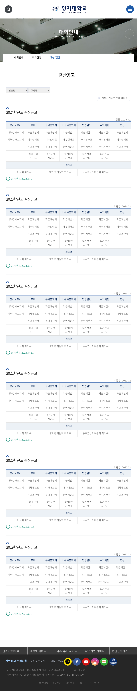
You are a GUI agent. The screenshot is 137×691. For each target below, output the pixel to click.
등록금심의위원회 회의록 (115, 98)
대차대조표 (33, 313)
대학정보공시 (58, 661)
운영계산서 (33, 147)
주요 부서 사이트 (67, 651)
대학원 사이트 (38, 651)
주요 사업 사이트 (94, 651)
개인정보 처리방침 (16, 661)
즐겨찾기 (126, 60)
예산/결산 (55, 57)
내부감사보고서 (16, 132)
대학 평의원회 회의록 (60, 172)
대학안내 (19, 57)
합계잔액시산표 (33, 156)
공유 (116, 60)
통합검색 (8, 9)
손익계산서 (104, 147)
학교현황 (37, 57)
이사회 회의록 (24, 172)
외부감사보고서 (16, 139)
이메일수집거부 (39, 661)
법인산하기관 (120, 651)
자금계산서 (33, 132)
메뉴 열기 (130, 9)
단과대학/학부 (10, 651)
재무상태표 (33, 139)
